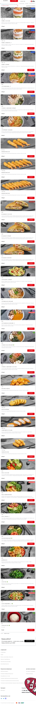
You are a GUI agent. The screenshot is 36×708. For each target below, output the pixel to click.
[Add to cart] (31, 26)
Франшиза (3, 690)
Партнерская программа (6, 661)
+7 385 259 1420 (22, 1)
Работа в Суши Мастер (5, 659)
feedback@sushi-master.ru (28, 692)
